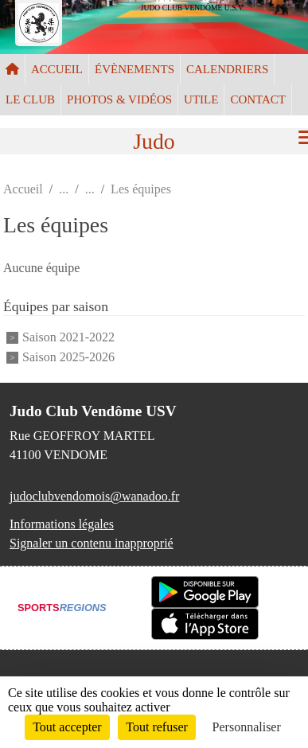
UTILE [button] (201, 99)
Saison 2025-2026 (68, 357)
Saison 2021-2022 (68, 337)
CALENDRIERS (227, 69)
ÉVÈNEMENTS (134, 69)
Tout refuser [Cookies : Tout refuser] (157, 727)
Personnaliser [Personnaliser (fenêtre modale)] (246, 727)
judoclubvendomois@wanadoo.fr (94, 496)
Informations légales (62, 524)
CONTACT (258, 99)
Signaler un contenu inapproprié (91, 543)
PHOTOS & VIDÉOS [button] (119, 99)
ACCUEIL (57, 69)
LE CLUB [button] (30, 99)
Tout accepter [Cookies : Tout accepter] (67, 727)
